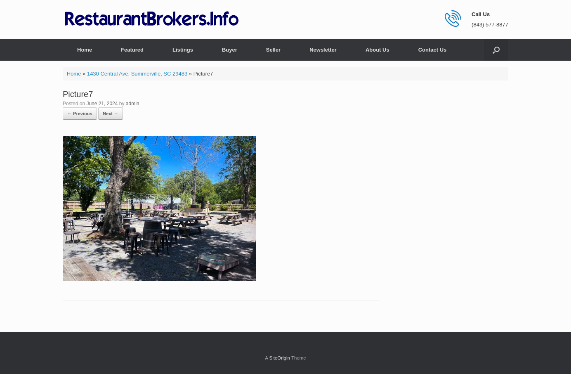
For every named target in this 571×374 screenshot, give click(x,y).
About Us (377, 50)
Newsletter (323, 50)
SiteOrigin (279, 357)
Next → (110, 113)
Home (84, 50)
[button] (496, 50)
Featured (132, 50)
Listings (182, 50)
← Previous (79, 113)
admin (132, 104)
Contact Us (432, 50)
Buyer (229, 50)
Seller (273, 50)
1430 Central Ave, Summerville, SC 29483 (137, 74)
